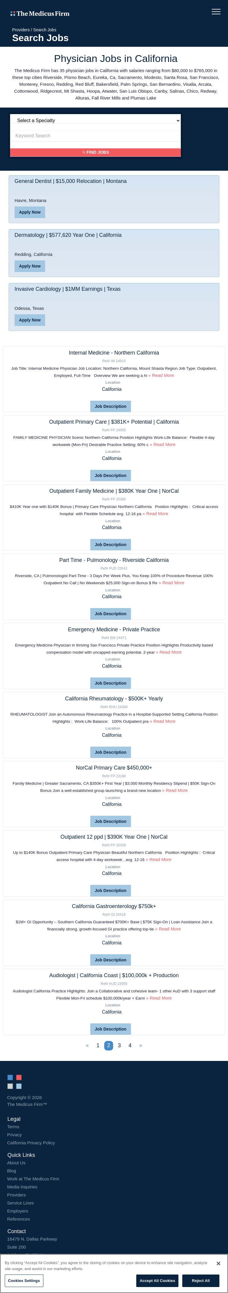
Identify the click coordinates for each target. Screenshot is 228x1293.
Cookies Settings (24, 1280)
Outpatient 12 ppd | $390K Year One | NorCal (114, 837)
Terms (13, 1125)
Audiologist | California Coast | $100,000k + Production (114, 975)
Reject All (201, 1280)
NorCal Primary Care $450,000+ (114, 767)
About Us (16, 1161)
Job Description (110, 406)
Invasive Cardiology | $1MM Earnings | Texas (68, 289)
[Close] (218, 1263)
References (18, 1218)
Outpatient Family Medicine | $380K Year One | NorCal (114, 491)
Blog (11, 1169)
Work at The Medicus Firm (33, 1177)
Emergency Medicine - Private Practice (114, 629)
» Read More (160, 375)
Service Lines (20, 1202)
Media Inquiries (22, 1185)
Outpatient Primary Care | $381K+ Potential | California (114, 422)
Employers (17, 1210)
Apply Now (29, 212)
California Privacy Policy (31, 1141)
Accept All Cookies (157, 1280)
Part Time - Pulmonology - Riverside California (114, 560)
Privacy (14, 1133)
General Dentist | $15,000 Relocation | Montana (71, 181)
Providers (21, 29)
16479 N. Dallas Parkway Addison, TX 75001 (114, 1246)
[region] (114, 1273)
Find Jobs (95, 152)
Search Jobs (44, 29)
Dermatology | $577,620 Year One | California (68, 235)
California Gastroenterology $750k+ (114, 906)
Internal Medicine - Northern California (114, 353)
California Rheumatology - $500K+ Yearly (114, 698)
